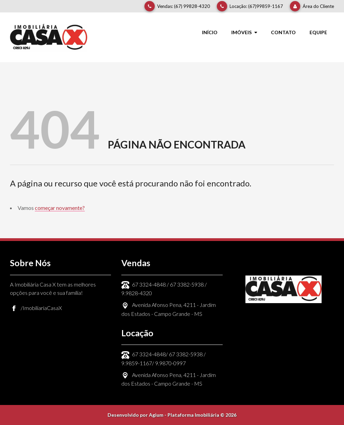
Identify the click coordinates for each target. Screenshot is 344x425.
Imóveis (244, 32)
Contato (283, 32)
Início (209, 32)
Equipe (318, 32)
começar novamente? (60, 207)
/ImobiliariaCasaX (41, 308)
